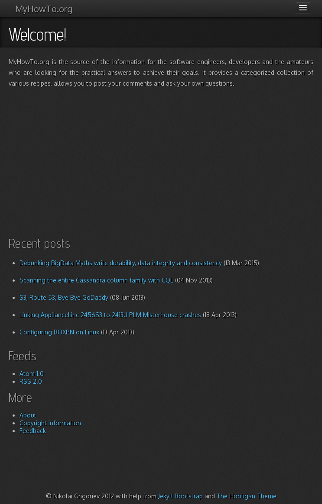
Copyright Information (50, 423)
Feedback (33, 430)
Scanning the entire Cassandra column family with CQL (96, 280)
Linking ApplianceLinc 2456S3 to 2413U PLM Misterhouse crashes (110, 314)
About (28, 415)
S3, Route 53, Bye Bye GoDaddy (64, 297)
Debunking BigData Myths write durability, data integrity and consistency (121, 262)
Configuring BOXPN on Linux (59, 332)
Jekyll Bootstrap (180, 496)
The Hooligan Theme (246, 496)
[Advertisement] (165, 155)
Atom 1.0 (32, 373)
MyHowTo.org (43, 8)
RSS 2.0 (31, 381)
